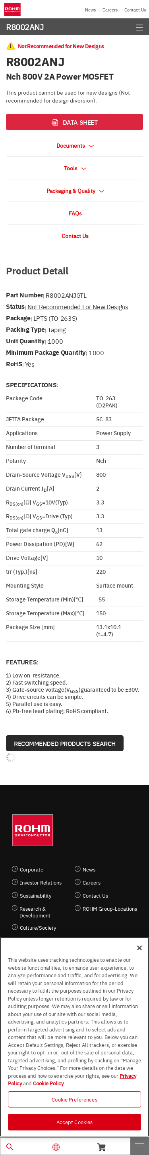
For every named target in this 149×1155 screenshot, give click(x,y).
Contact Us (135, 10)
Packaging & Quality (75, 190)
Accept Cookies (74, 1121)
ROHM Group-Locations (110, 908)
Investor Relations (41, 882)
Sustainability (35, 895)
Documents (75, 145)
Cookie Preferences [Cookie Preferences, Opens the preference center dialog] (74, 1099)
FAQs (75, 213)
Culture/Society (38, 927)
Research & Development (34, 912)
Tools (75, 168)
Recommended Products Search (65, 743)
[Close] (139, 948)
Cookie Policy (48, 1082)
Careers (110, 10)
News (90, 10)
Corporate (31, 869)
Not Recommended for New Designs (77, 306)
